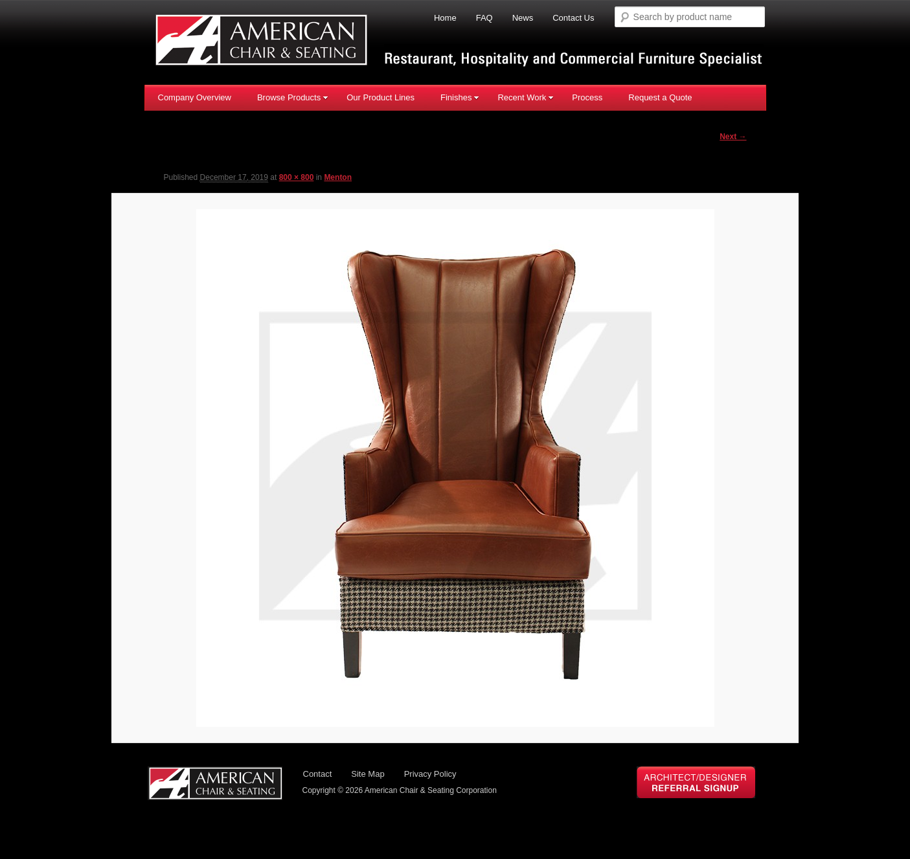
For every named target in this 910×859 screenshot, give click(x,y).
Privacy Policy (430, 775)
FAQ (484, 18)
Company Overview (194, 97)
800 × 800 (296, 178)
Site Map (367, 775)
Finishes (459, 97)
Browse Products (292, 97)
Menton (338, 178)
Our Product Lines (381, 97)
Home (445, 18)
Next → (733, 136)
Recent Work (525, 97)
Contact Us (573, 18)
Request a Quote (660, 97)
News (523, 18)
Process (587, 97)
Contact (317, 775)
